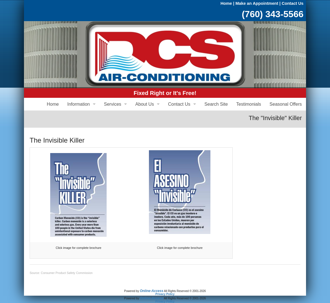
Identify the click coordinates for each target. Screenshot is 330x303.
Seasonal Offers (286, 104)
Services (112, 104)
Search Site (216, 104)
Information (78, 104)
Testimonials (248, 104)
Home (226, 3)
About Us (144, 104)
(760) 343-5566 (272, 14)
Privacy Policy (165, 294)
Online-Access (151, 291)
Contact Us (292, 3)
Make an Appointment (257, 3)
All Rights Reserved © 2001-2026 (185, 291)
